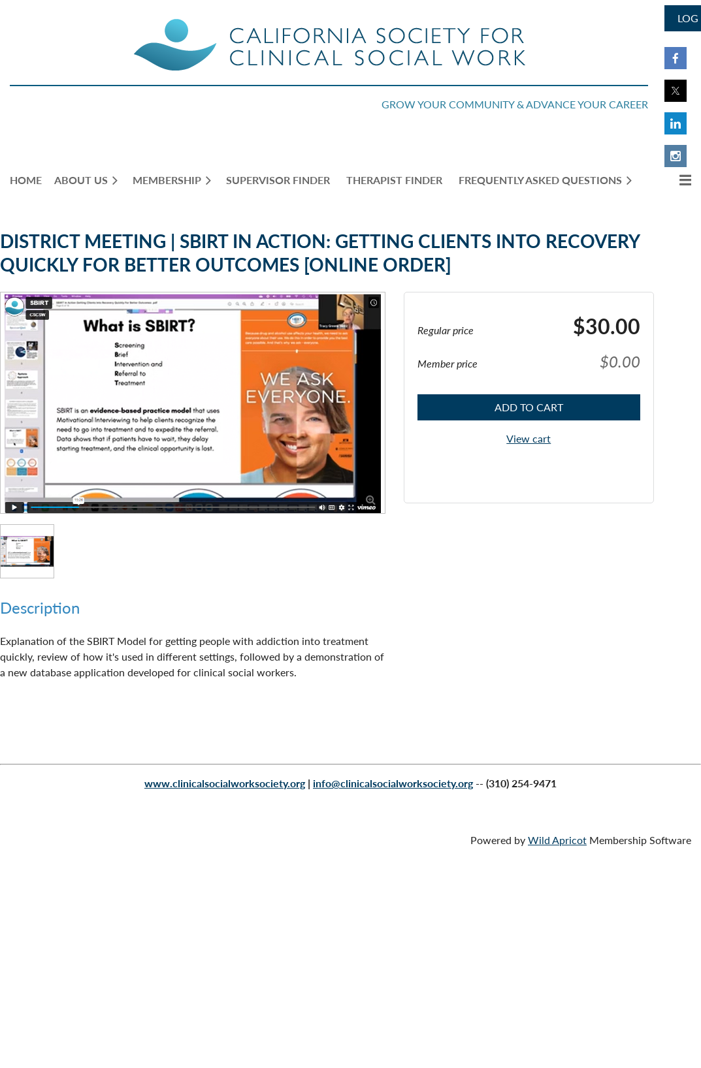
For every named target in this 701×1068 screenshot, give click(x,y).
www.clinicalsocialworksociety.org (224, 783)
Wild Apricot (557, 840)
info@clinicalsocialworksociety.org (393, 783)
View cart (528, 438)
